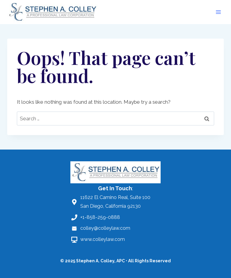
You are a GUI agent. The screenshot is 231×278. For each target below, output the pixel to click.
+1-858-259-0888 (100, 217)
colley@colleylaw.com (105, 228)
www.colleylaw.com (102, 239)
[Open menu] (218, 12)
